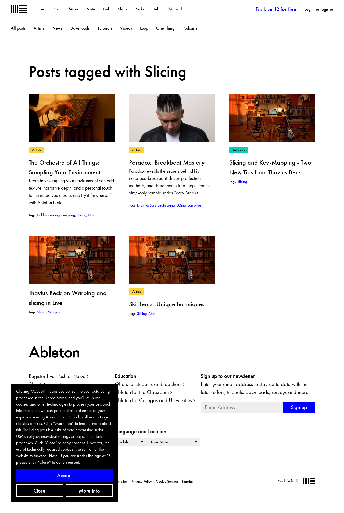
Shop (122, 9)
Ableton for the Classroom (142, 392)
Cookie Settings (167, 481)
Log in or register (318, 9)
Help (156, 9)
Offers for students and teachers (148, 384)
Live (41, 9)
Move (73, 9)
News (57, 28)
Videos (126, 28)
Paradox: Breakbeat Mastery (167, 162)
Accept (64, 475)
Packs (139, 9)
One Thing (165, 28)
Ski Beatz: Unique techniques (167, 304)
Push (56, 9)
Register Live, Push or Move (57, 376)
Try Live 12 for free (276, 9)
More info (89, 490)
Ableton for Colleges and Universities (153, 400)
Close (39, 490)
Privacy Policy (141, 481)
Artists (39, 28)
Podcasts (189, 28)
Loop (144, 28)
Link (106, 9)
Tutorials (105, 28)
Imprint (187, 481)
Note (91, 9)
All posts (18, 28)
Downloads (79, 28)
